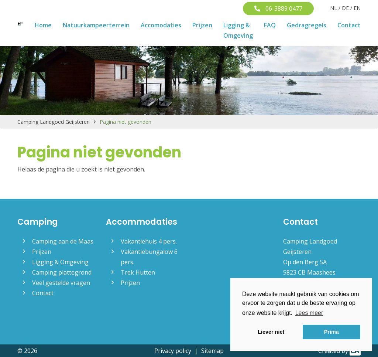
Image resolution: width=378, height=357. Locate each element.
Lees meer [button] (309, 313)
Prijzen (202, 25)
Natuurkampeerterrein (96, 25)
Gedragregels (306, 25)
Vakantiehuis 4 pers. (149, 241)
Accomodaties (161, 25)
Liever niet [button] (271, 332)
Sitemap (212, 351)
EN (357, 7)
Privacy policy (172, 351)
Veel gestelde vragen (61, 283)
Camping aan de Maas (62, 241)
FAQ (270, 25)
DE (345, 7)
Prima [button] (331, 332)
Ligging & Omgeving (238, 30)
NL (333, 7)
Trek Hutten (138, 272)
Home (43, 25)
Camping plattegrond (62, 272)
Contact (349, 25)
